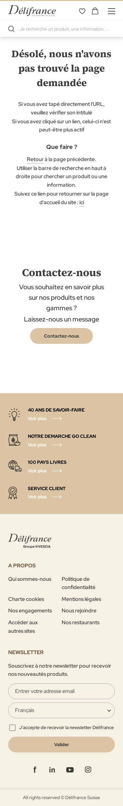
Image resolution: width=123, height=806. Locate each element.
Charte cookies (26, 599)
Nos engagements (30, 610)
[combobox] (61, 29)
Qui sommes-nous (29, 579)
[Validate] (61, 744)
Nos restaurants (80, 622)
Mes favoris (82, 10)
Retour (35, 159)
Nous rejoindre (79, 610)
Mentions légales (81, 599)
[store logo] (32, 10)
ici (81, 202)
